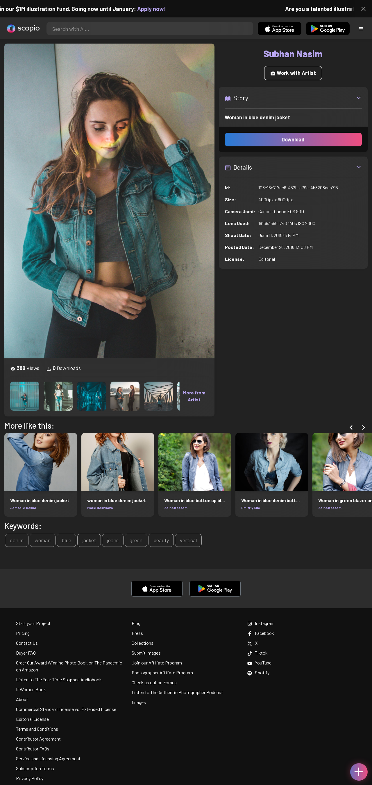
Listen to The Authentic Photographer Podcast (177, 692)
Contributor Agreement (38, 738)
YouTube (259, 662)
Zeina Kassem (175, 508)
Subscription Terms (35, 768)
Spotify (258, 672)
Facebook (260, 633)
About (22, 699)
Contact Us (27, 643)
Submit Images (146, 652)
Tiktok (257, 652)
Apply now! (156, 8)
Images (139, 702)
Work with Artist (293, 73)
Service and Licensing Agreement (48, 758)
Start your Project (33, 623)
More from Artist (194, 396)
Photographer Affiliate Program (162, 672)
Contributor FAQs (32, 748)
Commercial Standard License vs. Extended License (66, 709)
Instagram (261, 623)
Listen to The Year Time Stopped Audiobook (59, 679)
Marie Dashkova (100, 508)
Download (293, 139)
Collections (142, 643)
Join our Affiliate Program (157, 662)
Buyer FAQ (26, 652)
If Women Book (31, 689)
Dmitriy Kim (250, 508)
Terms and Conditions (37, 729)
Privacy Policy (29, 778)
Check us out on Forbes (154, 682)
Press (137, 633)
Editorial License (32, 719)
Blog (136, 623)
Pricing (23, 633)
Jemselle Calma (23, 508)
